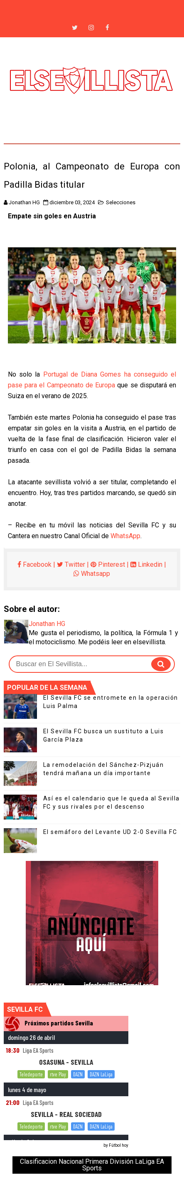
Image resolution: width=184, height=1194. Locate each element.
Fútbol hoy (118, 1145)
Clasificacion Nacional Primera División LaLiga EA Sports (92, 1165)
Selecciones (120, 202)
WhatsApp (125, 536)
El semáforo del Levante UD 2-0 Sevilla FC (110, 832)
